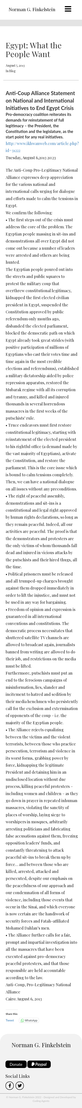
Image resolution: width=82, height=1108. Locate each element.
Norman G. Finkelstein (32, 9)
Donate (16, 1064)
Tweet (10, 1020)
